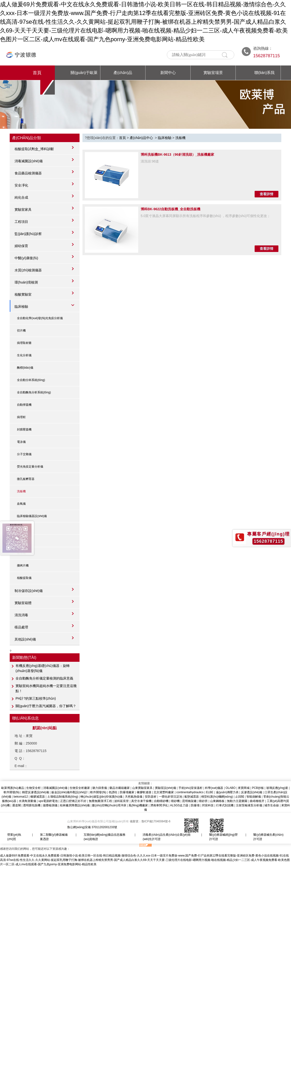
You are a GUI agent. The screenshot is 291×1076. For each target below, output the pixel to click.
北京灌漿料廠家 (164, 792)
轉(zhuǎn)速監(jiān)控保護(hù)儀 (101, 796)
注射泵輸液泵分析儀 (249, 805)
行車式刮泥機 (225, 805)
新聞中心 (168, 73)
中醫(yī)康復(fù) (26, 258)
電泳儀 (21, 442)
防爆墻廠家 (127, 792)
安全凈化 (21, 185)
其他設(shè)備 (25, 639)
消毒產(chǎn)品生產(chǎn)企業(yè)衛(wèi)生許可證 (166, 837)
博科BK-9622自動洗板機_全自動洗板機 (170, 209)
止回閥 (239, 796)
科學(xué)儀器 (214, 788)
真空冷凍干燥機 (141, 801)
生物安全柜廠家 (80, 788)
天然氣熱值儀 (133, 796)
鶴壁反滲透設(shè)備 (35, 792)
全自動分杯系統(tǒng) (31, 380)
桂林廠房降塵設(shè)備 (75, 805)
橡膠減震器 (37, 796)
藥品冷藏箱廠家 (119, 788)
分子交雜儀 (24, 454)
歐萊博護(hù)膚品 (12, 788)
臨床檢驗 (21, 306)
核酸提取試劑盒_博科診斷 (34, 149)
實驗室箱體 (23, 603)
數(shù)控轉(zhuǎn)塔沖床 (109, 805)
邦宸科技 (208, 805)
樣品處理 (21, 627)
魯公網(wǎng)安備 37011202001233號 (92, 827)
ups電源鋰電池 (48, 801)
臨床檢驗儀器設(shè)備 (32, 516)
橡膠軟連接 (144, 792)
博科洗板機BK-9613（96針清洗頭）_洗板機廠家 (177, 154)
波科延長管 (121, 801)
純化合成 (21, 197)
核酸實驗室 (23, 294)
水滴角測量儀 (27, 801)
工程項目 (21, 222)
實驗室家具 (23, 209)
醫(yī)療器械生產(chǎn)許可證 (268, 837)
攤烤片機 (23, 565)
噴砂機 (175, 801)
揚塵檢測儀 (50, 805)
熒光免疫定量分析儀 (30, 466)
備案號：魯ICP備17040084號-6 (150, 821)
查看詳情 (266, 194)
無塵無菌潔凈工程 (100, 801)
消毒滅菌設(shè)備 (29, 161)
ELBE (209, 792)
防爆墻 (195, 805)
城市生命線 (271, 805)
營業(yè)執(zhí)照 (14, 837)
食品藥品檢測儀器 (28, 173)
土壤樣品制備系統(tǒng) (62, 796)
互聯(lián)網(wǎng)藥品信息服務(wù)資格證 (104, 837)
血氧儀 (21, 503)
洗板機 (21, 491)
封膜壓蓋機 (24, 429)
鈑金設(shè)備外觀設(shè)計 (69, 792)
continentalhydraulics (189, 792)
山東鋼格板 (217, 801)
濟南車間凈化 (159, 805)
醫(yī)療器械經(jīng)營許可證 (223, 837)
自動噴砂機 (161, 801)
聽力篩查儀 (99, 788)
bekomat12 (21, 796)
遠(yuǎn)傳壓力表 (227, 792)
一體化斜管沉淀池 (170, 796)
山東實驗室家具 (142, 788)
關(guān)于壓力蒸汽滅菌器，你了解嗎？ (46, 706)
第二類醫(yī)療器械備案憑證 (53, 837)
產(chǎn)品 (122, 73)
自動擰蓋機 (24, 404)
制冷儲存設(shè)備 (29, 591)
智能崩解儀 (253, 796)
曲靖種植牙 (257, 801)
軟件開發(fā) (12, 792)
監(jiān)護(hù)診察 (28, 234)
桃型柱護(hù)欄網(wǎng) (217, 796)
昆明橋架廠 (189, 801)
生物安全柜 (33, 788)
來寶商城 (244, 788)
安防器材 (150, 796)
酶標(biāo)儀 (25, 367)
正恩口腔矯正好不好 (73, 801)
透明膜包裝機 (31, 805)
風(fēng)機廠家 (138, 805)
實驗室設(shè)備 (165, 788)
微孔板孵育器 (25, 479)
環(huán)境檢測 (26, 282)
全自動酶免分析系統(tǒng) (34, 392)
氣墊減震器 (191, 796)
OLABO (230, 788)
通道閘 (16, 805)
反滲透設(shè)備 (251, 792)
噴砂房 (203, 801)
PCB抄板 (258, 788)
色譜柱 (113, 792)
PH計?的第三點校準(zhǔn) (36, 698)
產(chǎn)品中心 (141, 138)
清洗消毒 (21, 615)
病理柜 (21, 417)
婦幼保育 (21, 246)
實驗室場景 (213, 73)
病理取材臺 (24, 343)
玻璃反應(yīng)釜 (277, 788)
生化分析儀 (24, 355)
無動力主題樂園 (237, 801)
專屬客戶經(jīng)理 (268, 534)
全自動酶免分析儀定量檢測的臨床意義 (44, 678)
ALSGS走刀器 (179, 805)
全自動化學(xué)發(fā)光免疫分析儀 (40, 318)
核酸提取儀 (24, 578)
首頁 (37, 72)
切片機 (21, 330)
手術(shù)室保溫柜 (190, 788)
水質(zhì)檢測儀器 (28, 270)
